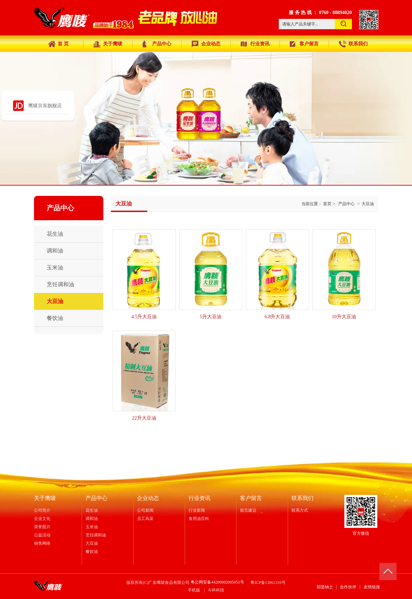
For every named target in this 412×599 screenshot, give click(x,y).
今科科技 (216, 590)
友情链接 (372, 587)
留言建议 (248, 510)
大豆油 (368, 203)
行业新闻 (196, 510)
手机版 (194, 590)
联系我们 (302, 498)
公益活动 (42, 535)
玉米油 (91, 526)
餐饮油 (91, 551)
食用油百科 (198, 518)
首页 (327, 203)
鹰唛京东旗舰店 (45, 105)
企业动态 (148, 498)
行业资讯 (199, 498)
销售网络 (42, 543)
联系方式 (299, 510)
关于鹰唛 (45, 498)
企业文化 (42, 518)
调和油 (91, 518)
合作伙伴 (348, 587)
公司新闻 (145, 510)
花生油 (91, 510)
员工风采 (145, 518)
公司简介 (42, 510)
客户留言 (251, 498)
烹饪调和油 (95, 535)
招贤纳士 (325, 587)
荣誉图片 (42, 526)
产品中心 (346, 203)
